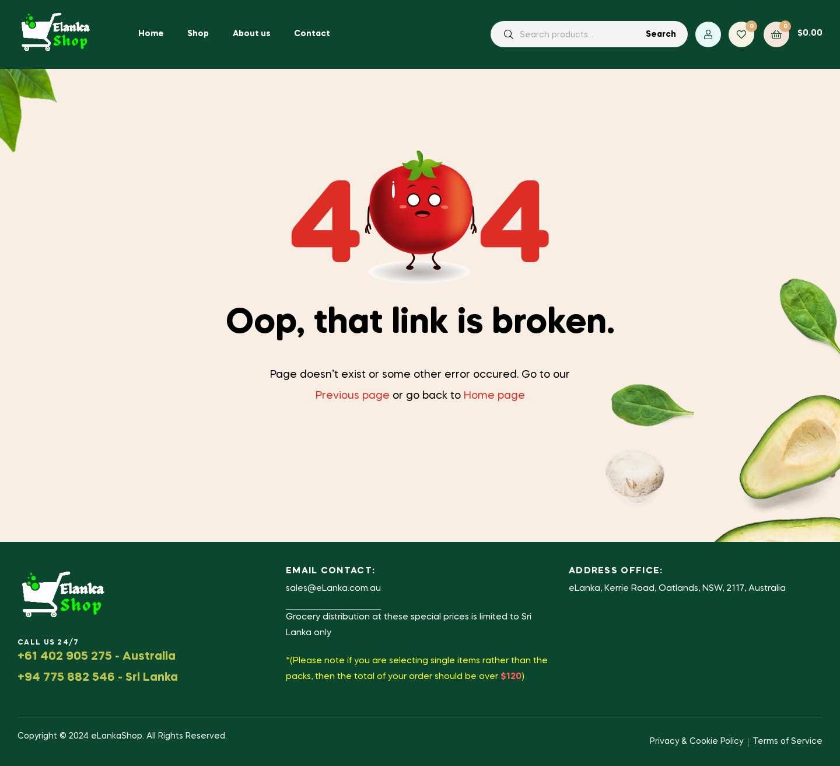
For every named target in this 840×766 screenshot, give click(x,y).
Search (661, 34)
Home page (494, 396)
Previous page (353, 396)
